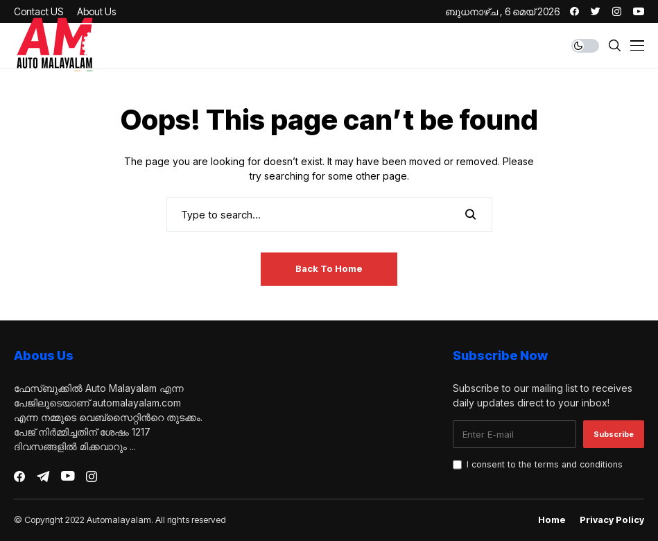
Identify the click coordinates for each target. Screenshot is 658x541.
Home (552, 520)
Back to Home (329, 268)
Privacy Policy (612, 520)
